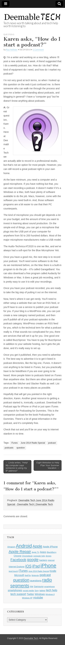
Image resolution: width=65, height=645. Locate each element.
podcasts (9, 448)
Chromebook (27, 556)
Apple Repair (20, 551)
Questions (8, 34)
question (20, 448)
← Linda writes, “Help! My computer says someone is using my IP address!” (17, 466)
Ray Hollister (12, 49)
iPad (36, 566)
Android (24, 546)
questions (36, 580)
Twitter (30, 594)
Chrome (17, 556)
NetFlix (28, 575)
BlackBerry (52, 552)
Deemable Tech (31, 638)
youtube (38, 597)
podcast (52, 443)
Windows (40, 594)
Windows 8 (50, 594)
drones (48, 556)
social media (28, 590)
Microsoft (19, 575)
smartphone (49, 586)
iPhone (48, 565)
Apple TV (35, 552)
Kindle (53, 571)
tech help (51, 590)
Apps (43, 551)
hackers (43, 560)
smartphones (15, 590)
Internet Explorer (17, 566)
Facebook (18, 560)
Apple (37, 546)
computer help (39, 556)
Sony (37, 590)
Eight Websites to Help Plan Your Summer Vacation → (48, 465)
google (32, 559)
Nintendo (35, 575)
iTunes (14, 443)
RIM (31, 586)
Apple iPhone (50, 546)
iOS (28, 566)
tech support (18, 594)
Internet (51, 560)
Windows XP (27, 598)
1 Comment (38, 49)
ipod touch (13, 571)
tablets (42, 590)
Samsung (39, 586)
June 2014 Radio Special (33, 443)
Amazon (11, 547)
